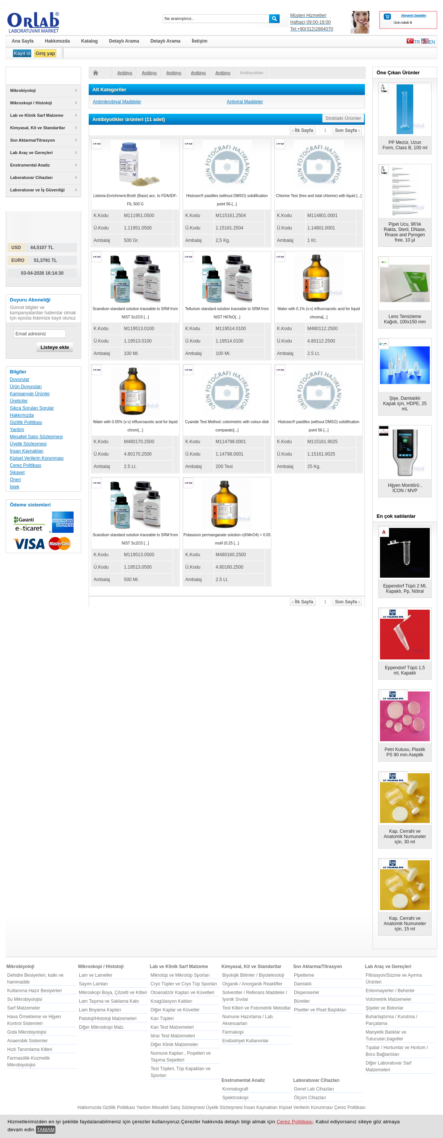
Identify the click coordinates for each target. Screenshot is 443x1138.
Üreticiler (19, 401)
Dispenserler (306, 992)
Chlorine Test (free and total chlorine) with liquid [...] (318, 196)
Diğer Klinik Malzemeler (174, 1044)
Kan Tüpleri (162, 1018)
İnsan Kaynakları (26, 451)
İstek (14, 486)
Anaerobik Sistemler (27, 1040)
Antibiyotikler (124, 72)
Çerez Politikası (25, 465)
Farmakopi (233, 1032)
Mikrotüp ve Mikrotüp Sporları (180, 975)
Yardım (17, 429)
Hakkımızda (22, 415)
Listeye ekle (54, 347)
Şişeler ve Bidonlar (384, 1008)
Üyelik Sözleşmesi (28, 444)
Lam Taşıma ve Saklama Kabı (109, 1001)
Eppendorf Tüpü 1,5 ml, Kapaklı (405, 670)
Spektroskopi (235, 1097)
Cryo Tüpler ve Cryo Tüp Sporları (184, 984)
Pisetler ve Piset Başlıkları (320, 1010)
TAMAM (46, 1129)
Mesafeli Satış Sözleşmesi (36, 436)
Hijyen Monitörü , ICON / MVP (405, 488)
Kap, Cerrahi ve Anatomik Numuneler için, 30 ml (405, 836)
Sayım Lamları (93, 984)
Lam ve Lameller (95, 975)
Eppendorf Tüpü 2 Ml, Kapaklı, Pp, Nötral (404, 588)
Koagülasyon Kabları (171, 1001)
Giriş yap (45, 53)
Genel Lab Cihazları (314, 1089)
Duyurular (19, 379)
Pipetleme (304, 975)
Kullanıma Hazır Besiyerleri (34, 990)
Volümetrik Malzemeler (388, 999)
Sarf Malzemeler (23, 1008)
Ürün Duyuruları (26, 386)
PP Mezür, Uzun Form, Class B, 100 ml (405, 145)
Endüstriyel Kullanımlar (245, 1040)
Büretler (302, 1001)
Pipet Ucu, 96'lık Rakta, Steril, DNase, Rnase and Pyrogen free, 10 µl (405, 232)
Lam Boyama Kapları (100, 1010)
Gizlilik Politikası (26, 422)
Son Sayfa (347, 130)
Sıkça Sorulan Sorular (32, 408)
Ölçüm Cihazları (310, 1097)
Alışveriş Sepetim (413, 15)
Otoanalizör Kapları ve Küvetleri (182, 992)
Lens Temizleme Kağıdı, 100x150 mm (405, 319)
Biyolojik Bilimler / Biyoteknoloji (253, 975)
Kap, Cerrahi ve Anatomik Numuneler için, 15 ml (405, 924)
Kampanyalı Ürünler (30, 393)
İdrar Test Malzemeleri (173, 1036)
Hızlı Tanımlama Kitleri (29, 1049)
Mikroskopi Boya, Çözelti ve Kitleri (113, 992)
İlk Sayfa (302, 130)
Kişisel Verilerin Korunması (37, 458)
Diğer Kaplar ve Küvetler (175, 1010)
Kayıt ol (22, 53)
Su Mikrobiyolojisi (24, 999)
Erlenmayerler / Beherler (390, 990)
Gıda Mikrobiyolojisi (26, 1032)
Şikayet (17, 472)
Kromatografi (235, 1089)
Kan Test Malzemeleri (172, 1027)
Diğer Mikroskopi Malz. (102, 1027)
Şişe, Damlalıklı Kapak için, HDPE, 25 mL (404, 403)
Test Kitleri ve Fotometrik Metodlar (256, 1008)
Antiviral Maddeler (245, 101)
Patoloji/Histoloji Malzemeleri (108, 1018)
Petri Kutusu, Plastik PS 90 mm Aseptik (405, 752)
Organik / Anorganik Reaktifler (252, 984)
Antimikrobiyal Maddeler (117, 101)
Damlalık (303, 984)
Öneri (15, 479)
